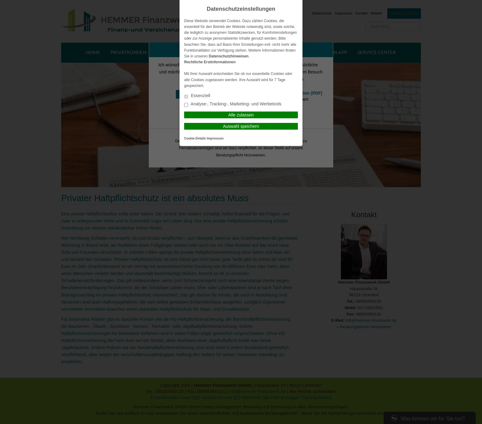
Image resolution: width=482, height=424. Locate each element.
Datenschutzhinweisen (228, 56)
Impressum (215, 138)
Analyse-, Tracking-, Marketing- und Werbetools (233, 104)
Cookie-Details (195, 138)
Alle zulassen (241, 114)
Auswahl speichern (241, 126)
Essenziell (197, 96)
